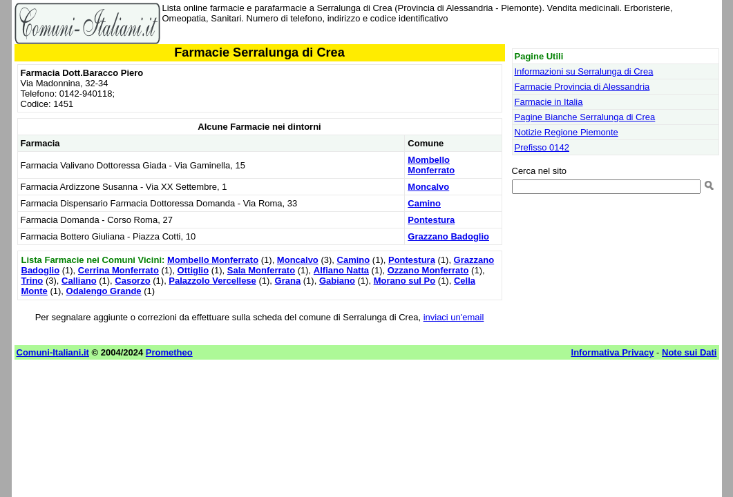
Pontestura (431, 220)
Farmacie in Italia (549, 102)
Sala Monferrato (261, 270)
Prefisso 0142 (542, 147)
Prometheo (169, 352)
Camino (424, 203)
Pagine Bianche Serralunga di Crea (585, 117)
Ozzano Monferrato (428, 270)
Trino (32, 280)
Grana (288, 280)
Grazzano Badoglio (448, 236)
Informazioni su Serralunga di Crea (584, 71)
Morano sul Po (405, 280)
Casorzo (132, 280)
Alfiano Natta (341, 270)
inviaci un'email (453, 317)
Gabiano (337, 280)
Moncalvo (428, 187)
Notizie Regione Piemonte (566, 132)
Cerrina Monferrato (118, 270)
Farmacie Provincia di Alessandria (582, 86)
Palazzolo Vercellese (212, 280)
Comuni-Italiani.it (53, 352)
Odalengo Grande (104, 291)
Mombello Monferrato (431, 165)
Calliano (79, 280)
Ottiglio (193, 270)
